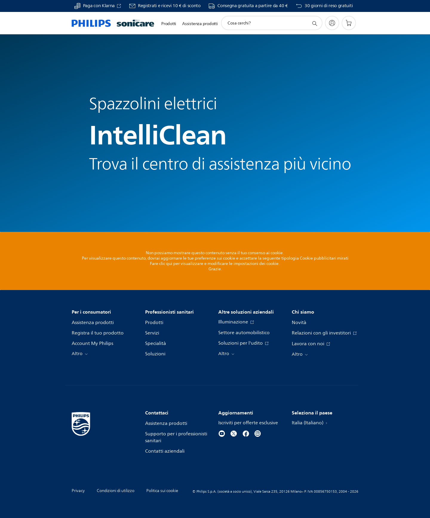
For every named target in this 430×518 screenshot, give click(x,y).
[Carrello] (349, 23)
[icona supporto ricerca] (314, 23)
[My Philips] (332, 23)
